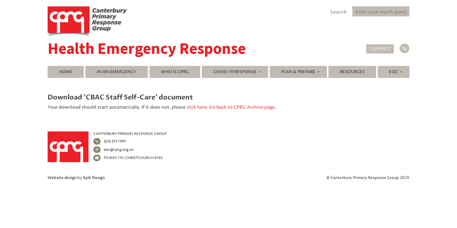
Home (65, 72)
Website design (62, 177)
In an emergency (116, 72)
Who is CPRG (175, 72)
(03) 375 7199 (109, 141)
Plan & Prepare (298, 72)
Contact (380, 49)
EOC (393, 72)
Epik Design (94, 177)
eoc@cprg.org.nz (113, 149)
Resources (352, 72)
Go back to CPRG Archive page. (242, 107)
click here (197, 107)
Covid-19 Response (234, 72)
